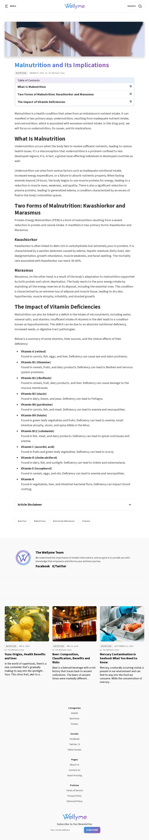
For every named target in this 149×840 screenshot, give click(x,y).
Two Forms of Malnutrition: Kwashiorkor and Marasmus (56, 94)
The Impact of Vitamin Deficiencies (41, 102)
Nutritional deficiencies (64, 521)
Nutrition (21, 73)
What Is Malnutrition (32, 87)
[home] (74, 6)
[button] (11, 6)
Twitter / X (74, 744)
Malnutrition (40, 521)
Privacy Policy (74, 796)
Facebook (74, 739)
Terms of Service (74, 790)
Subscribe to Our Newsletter (74, 824)
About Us (74, 764)
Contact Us (74, 770)
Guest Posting (74, 775)
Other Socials (74, 749)
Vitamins (86, 521)
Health (74, 713)
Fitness (74, 724)
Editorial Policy (74, 801)
